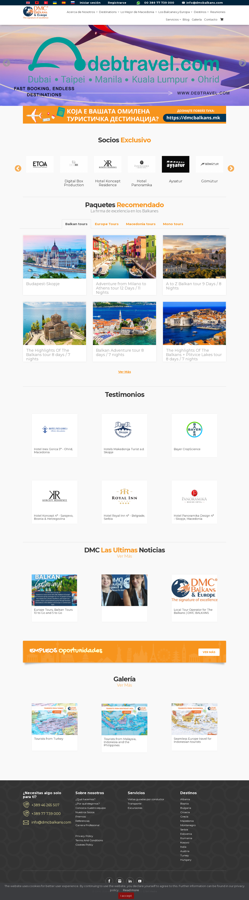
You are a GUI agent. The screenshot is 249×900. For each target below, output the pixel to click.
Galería (197, 19)
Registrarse (117, 2)
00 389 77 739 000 (159, 2)
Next (240, 61)
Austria (184, 851)
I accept (126, 895)
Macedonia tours (141, 224)
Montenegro (188, 825)
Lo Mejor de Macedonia (138, 12)
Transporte (134, 803)
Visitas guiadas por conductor (146, 799)
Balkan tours (76, 224)
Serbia (184, 829)
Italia (183, 846)
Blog (186, 19)
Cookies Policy (84, 844)
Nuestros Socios (84, 812)
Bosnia (184, 803)
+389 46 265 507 (45, 805)
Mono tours (173, 224)
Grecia (184, 816)
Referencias (82, 820)
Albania (185, 799)
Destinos (201, 12)
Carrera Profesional (87, 825)
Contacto (210, 19)
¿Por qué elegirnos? (87, 803)
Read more (131, 890)
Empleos (43, 651)
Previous (4, 61)
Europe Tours (107, 224)
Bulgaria (185, 807)
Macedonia (187, 820)
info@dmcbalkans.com (204, 2)
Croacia (185, 812)
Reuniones (217, 12)
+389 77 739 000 (46, 814)
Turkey (184, 855)
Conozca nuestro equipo (90, 807)
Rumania (186, 838)
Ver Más (124, 372)
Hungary (186, 859)
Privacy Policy (84, 836)
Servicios (173, 19)
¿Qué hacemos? (85, 799)
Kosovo (184, 842)
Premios (80, 816)
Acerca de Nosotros (82, 12)
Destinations (108, 12)
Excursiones (135, 807)
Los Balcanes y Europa (175, 12)
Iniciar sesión (90, 2)
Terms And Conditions (89, 840)
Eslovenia (186, 833)
